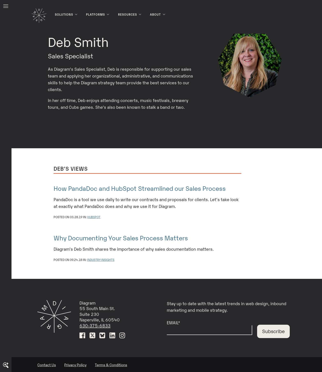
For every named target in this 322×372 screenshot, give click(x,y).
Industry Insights (100, 260)
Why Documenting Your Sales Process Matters (121, 237)
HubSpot (93, 217)
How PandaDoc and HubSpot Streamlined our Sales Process (140, 188)
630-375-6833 (94, 325)
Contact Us (46, 364)
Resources (130, 14)
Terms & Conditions (111, 364)
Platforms (98, 14)
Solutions (66, 14)
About (158, 14)
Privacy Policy (75, 364)
